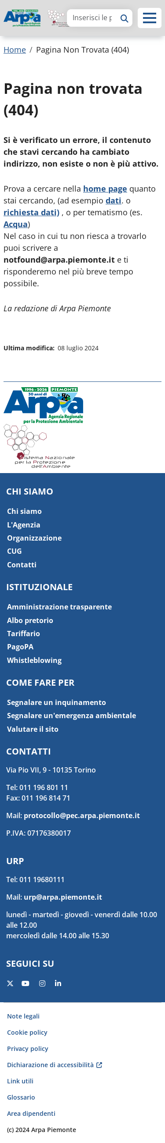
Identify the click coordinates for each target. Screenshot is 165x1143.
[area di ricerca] (92, 17)
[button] (149, 18)
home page (105, 188)
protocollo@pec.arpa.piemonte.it (82, 815)
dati (113, 200)
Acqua (16, 224)
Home (15, 49)
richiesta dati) (31, 212)
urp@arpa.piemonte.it (63, 897)
